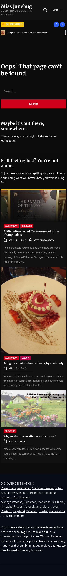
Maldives (37, 488)
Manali (46, 506)
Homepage (8, 140)
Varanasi (31, 511)
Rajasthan (30, 502)
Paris (12, 488)
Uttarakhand (33, 506)
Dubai (58, 488)
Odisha (43, 511)
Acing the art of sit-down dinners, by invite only (29, 32)
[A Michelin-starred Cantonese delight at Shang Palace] (33, 206)
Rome (4, 488)
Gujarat (59, 502)
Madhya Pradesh (11, 502)
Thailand (23, 497)
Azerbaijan (24, 488)
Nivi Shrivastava (44, 240)
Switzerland (19, 492)
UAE (14, 497)
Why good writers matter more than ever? (30, 436)
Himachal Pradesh (12, 506)
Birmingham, (36, 492)
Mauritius (50, 492)
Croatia (49, 488)
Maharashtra (46, 502)
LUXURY (25, 357)
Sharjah (6, 492)
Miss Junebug (16, 6)
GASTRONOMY (11, 225)
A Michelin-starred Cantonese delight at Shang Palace (32, 233)
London (5, 497)
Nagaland (19, 511)
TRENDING (27, 225)
